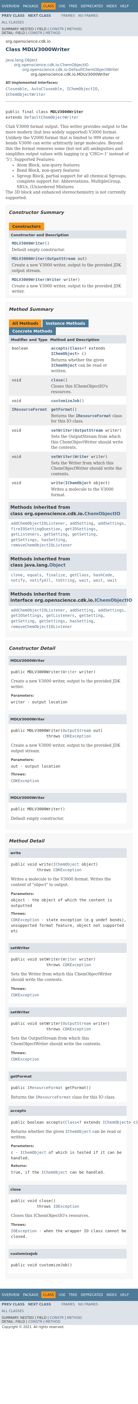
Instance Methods (65, 323)
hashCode (102, 575)
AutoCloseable (47, 89)
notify (18, 580)
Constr (57, 29)
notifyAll (40, 580)
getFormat (61, 409)
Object (57, 565)
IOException (66, 1206)
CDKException (77, 736)
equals (34, 575)
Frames (68, 16)
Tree (73, 6)
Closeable (16, 89)
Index (111, 6)
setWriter (61, 430)
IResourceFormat (29, 409)
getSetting (55, 534)
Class (76, 348)
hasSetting (53, 540)
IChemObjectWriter (26, 94)
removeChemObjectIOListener (41, 545)
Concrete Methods (32, 331)
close (57, 380)
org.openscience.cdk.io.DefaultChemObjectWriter (70, 69)
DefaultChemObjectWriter (51, 117)
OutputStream (61, 258)
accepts (59, 348)
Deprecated (92, 6)
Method (74, 29)
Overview (11, 6)
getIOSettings (80, 529)
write (57, 483)
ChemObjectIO (102, 513)
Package (30, 6)
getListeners (25, 534)
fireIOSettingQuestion (35, 529)
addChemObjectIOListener (38, 523)
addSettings (111, 523)
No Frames (88, 16)
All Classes (13, 22)
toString (65, 580)
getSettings (24, 540)
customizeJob (65, 400)
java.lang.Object (21, 60)
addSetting (81, 523)
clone (17, 575)
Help (124, 6)
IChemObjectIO (82, 89)
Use (62, 6)
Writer (54, 279)
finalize (55, 575)
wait (84, 580)
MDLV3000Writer (28, 243)
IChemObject (64, 353)
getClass (79, 575)
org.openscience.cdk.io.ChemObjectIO (51, 65)
